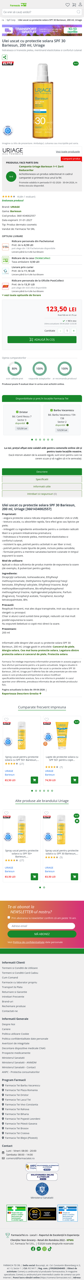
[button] (32, 439)
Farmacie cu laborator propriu (19, 982)
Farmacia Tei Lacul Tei (16, 1099)
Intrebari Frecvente (13, 996)
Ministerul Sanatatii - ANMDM (19, 1062)
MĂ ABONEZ (42, 934)
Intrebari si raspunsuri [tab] (42, 493)
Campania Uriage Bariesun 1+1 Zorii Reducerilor (41, 168)
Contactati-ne (10, 1011)
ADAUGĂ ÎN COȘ (42, 339)
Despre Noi (8, 1024)
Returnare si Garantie (14, 992)
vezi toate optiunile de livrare (21, 295)
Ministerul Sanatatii (13, 1057)
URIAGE (15, 206)
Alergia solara (10, 650)
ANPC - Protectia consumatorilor (21, 1072)
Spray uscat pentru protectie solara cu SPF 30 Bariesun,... (61, 852)
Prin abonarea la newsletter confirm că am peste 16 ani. (43, 918)
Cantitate (49, 330)
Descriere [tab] (42, 471)
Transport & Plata (12, 987)
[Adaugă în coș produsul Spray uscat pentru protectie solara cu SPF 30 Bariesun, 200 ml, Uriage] (74, 876)
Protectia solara (58, 654)
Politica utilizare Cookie (15, 1033)
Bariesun (15, 211)
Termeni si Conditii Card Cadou (20, 972)
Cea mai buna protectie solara (39, 650)
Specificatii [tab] (42, 479)
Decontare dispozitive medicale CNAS (23, 1048)
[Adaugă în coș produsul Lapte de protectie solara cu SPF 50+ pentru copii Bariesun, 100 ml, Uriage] (74, 780)
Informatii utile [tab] (42, 486)
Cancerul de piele (63, 646)
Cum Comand (10, 977)
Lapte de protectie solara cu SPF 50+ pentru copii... (62, 758)
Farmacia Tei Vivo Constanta (20, 1104)
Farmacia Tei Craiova (15, 1133)
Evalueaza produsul (13, 200)
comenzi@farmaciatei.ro (20, 1158)
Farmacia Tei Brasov (15, 1128)
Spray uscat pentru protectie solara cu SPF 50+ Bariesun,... (22, 758)
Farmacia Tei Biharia (15, 1114)
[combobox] (42, 12)
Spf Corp (11, 19)
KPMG (70, 1240)
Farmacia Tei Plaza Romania (20, 1090)
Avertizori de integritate (15, 1043)
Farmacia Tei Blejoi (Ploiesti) (20, 1137)
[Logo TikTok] (50, 1249)
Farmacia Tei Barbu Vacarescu (21, 1085)
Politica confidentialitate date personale (25, 1038)
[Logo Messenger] (39, 1249)
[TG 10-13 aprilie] (42, 30)
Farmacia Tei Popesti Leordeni (21, 1118)
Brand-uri (7, 1001)
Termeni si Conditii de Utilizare (20, 968)
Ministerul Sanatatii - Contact (19, 1067)
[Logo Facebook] (33, 1249)
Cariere (6, 1029)
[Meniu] (4, 4)
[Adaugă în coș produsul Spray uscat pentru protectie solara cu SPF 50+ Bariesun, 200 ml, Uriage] (34, 780)
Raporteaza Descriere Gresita (21, 693)
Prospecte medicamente (16, 1052)
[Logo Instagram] (44, 1249)
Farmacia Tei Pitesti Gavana (19, 1123)
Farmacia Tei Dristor (15, 1095)
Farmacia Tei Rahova (15, 1109)
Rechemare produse (14, 1006)
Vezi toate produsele (68, 151)
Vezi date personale (35, 942)
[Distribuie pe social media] (4, 57)
